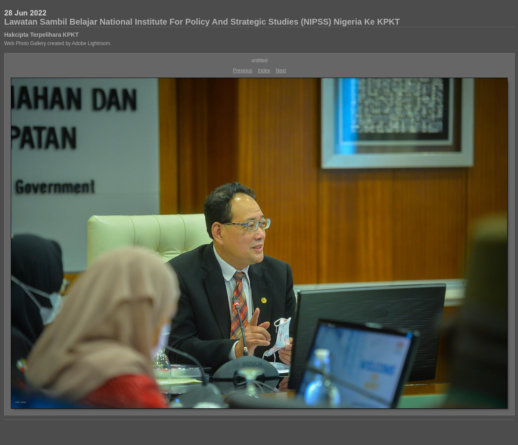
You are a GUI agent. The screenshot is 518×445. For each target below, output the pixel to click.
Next (281, 70)
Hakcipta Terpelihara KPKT (41, 34)
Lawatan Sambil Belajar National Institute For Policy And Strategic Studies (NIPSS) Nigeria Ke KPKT (202, 21)
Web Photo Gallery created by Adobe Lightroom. (57, 43)
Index (264, 70)
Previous (243, 70)
